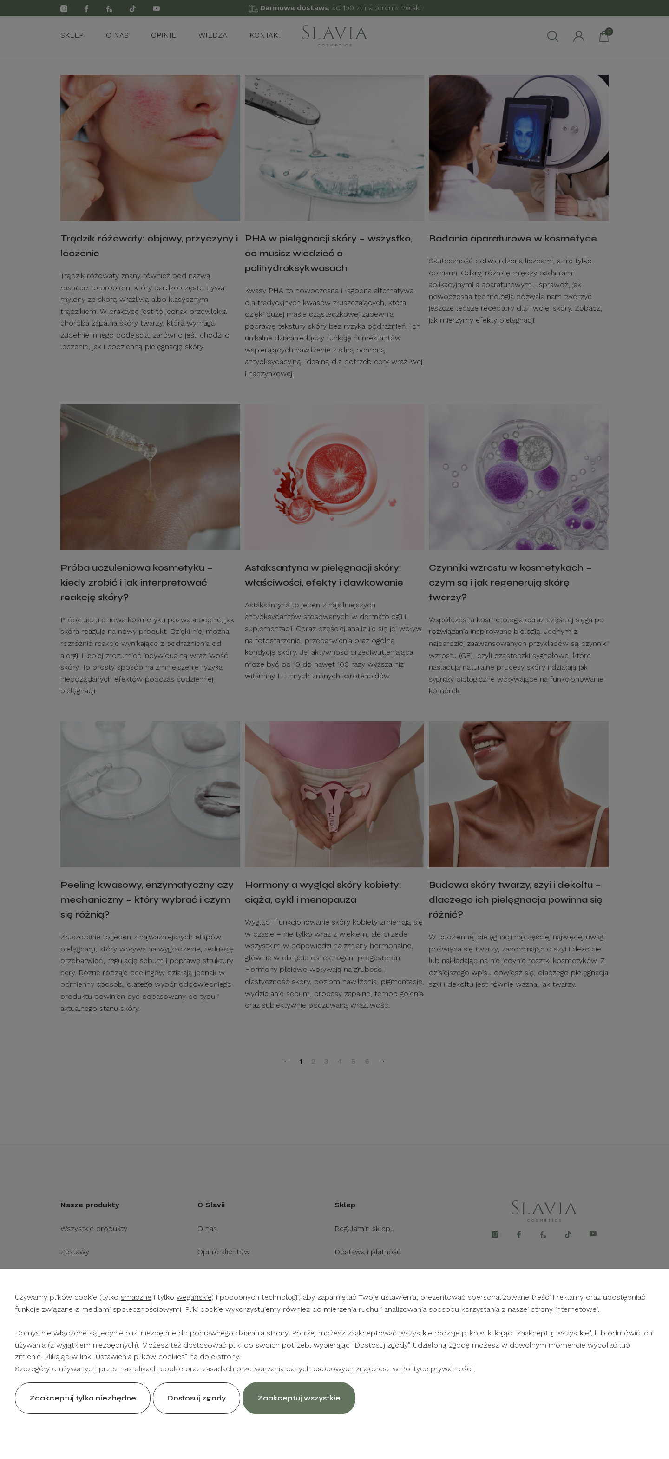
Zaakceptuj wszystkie (299, 1398)
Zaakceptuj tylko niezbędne (82, 1398)
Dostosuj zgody (196, 1398)
